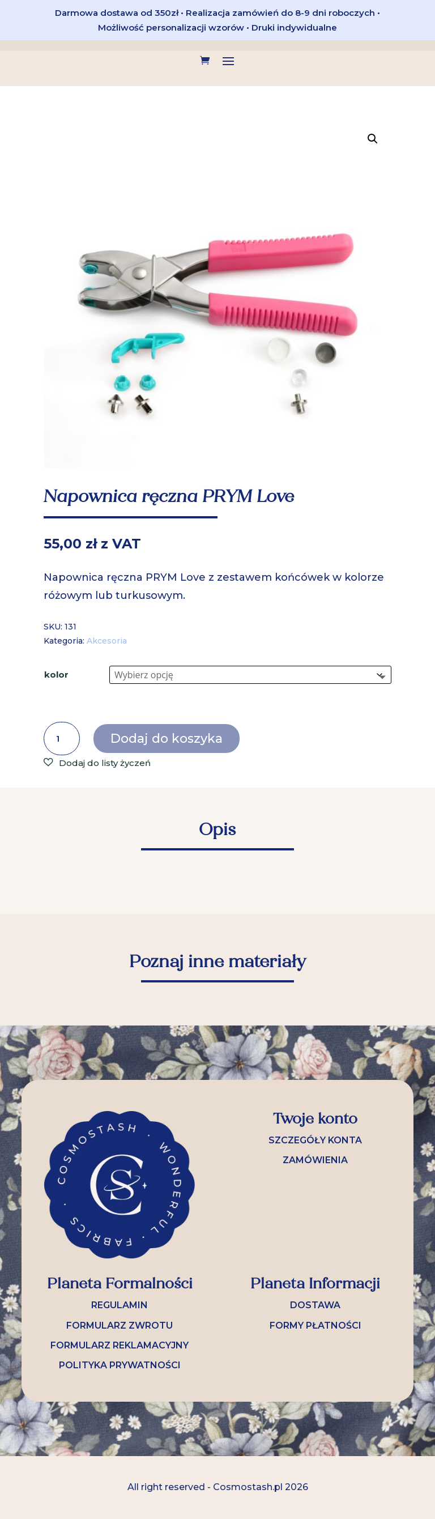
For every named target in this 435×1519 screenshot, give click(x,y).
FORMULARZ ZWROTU (119, 1325)
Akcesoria (107, 641)
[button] (372, 139)
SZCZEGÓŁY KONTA (315, 1140)
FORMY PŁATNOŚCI (315, 1325)
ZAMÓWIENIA (315, 1160)
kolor (56, 674)
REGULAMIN (119, 1305)
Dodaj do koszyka (166, 738)
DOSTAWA (315, 1305)
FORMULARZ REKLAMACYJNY (119, 1345)
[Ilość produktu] (62, 739)
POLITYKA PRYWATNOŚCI (120, 1365)
